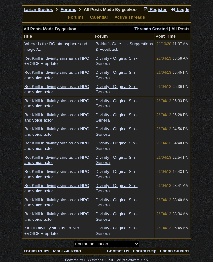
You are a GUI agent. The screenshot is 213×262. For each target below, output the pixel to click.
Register (155, 9)
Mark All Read (67, 251)
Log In (179, 9)
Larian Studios (38, 9)
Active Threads (129, 17)
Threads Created (151, 29)
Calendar (99, 17)
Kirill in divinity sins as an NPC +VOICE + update (52, 231)
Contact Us (118, 251)
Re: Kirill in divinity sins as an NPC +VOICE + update (56, 61)
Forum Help (144, 251)
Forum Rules (36, 251)
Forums (68, 9)
